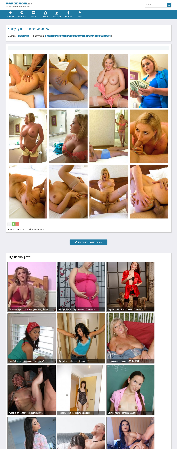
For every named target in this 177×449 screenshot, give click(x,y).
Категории (22, 14)
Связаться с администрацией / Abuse (22, 434)
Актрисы (68, 14)
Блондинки (58, 36)
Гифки (80, 14)
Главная (10, 14)
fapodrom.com (19, 5)
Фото (33, 14)
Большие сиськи (74, 36)
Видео (45, 14)
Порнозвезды (103, 36)
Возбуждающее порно (53, 436)
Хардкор (89, 36)
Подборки (57, 14)
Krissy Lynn (23, 36)
